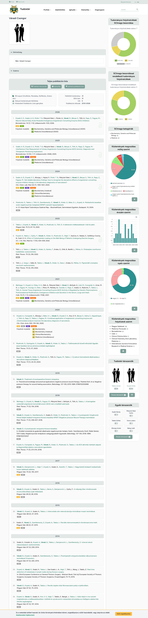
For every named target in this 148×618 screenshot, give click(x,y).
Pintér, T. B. (39, 118)
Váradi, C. (67, 118)
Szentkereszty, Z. (46, 202)
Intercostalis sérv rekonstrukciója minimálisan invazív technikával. (71, 511)
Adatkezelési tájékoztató (25, 615)
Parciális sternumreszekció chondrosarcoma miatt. (79, 523)
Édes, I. (39, 288)
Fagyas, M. (96, 118)
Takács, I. (29, 202)
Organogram (99, 10)
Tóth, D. (36, 202)
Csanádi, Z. (63, 288)
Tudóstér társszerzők (39, 86)
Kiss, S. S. (43, 597)
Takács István (116, 386)
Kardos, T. (49, 249)
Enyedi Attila (131, 386)
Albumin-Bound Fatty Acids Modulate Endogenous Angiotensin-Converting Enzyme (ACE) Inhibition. (53, 121)
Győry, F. (34, 236)
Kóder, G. (64, 202)
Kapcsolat (20, 2)
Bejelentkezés (126, 2)
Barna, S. (50, 489)
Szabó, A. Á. (29, 118)
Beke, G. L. (72, 202)
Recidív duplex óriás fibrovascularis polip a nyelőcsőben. (67, 586)
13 (126, 326)
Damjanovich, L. (30, 467)
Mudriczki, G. (20, 202)
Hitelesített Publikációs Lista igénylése (28, 103)
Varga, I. (26, 263)
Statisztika (86, 10)
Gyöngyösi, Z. (32, 343)
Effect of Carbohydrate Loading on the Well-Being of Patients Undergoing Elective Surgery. (60, 238)
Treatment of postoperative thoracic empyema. (41, 379)
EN (135, 2)
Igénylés (73, 10)
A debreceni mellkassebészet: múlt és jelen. (79, 225)
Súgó (11, 2)
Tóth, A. (75, 147)
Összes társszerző (118, 395)
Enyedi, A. (80, 202)
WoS (27, 157)
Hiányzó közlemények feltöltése (25, 101)
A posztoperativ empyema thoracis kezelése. (41, 429)
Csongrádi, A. (90, 285)
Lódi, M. (81, 285)
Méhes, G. (79, 249)
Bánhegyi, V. (20, 285)
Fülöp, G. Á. (38, 285)
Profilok (47, 10)
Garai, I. (62, 263)
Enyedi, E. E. (20, 118)
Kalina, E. (87, 316)
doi (17, 126)
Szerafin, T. (63, 467)
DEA (22, 126)
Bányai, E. (75, 118)
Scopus (33, 157)
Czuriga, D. (32, 288)
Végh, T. (67, 236)
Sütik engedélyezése (123, 614)
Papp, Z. (88, 118)
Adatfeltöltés (60, 10)
